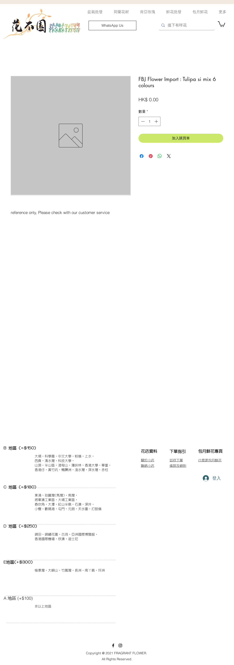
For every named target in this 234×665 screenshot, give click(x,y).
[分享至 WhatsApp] (160, 156)
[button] (221, 24)
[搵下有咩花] (186, 25)
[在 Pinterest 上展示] (151, 156)
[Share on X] (169, 156)
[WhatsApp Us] (112, 25)
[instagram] (120, 645)
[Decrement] (142, 121)
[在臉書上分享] (141, 156)
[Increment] (157, 121)
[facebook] (113, 645)
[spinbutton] (150, 121)
